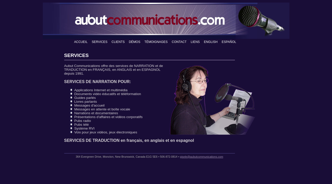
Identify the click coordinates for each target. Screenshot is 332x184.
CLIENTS (118, 42)
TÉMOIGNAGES (156, 42)
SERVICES (100, 42)
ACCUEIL (81, 42)
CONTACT (179, 42)
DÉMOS (134, 42)
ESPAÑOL (229, 42)
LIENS (195, 42)
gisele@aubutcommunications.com (201, 156)
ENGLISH (211, 42)
